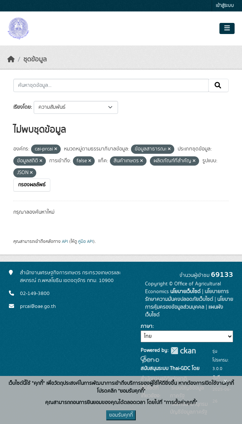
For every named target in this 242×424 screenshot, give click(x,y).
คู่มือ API (85, 241)
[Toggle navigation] (227, 28)
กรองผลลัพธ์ (32, 185)
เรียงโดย (22, 107)
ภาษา (146, 326)
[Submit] (218, 85)
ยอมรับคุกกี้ (121, 415)
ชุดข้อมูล (35, 59)
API (65, 241)
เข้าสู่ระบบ (225, 5)
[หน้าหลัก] (11, 59)
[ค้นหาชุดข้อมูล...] (111, 85)
